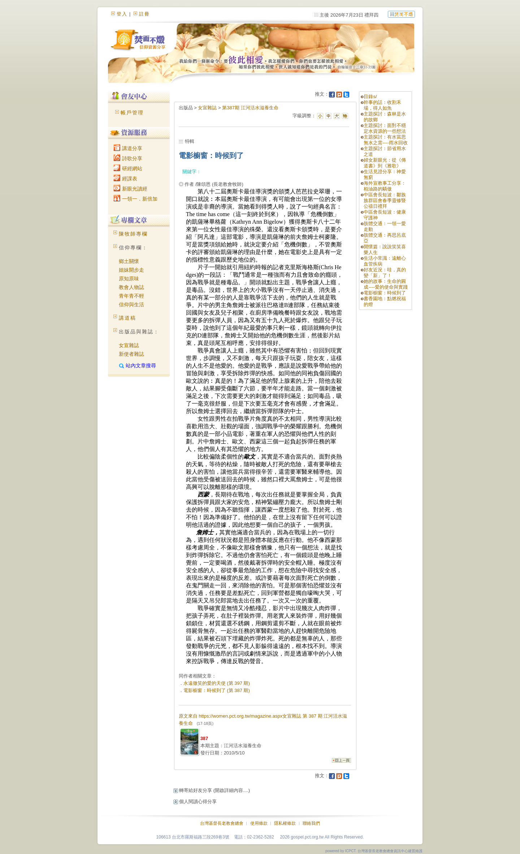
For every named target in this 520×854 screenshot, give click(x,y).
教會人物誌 (131, 287)
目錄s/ (370, 96)
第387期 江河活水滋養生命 (250, 107)
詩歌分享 (127, 158)
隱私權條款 (285, 823)
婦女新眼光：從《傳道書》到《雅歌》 (385, 162)
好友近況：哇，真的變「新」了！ (385, 272)
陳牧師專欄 (133, 234)
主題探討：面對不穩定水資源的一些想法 (385, 128)
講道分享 (127, 148)
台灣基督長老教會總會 (221, 823)
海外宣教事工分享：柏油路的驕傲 (385, 186)
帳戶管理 (132, 112)
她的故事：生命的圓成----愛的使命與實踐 (385, 284)
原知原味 (129, 278)
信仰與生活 (131, 304)
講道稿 (127, 318)
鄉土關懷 (129, 261)
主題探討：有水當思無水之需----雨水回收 (385, 139)
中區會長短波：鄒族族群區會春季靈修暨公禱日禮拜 (385, 200)
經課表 (125, 178)
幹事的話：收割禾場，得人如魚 (382, 105)
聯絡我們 (311, 823)
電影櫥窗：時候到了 (385, 292)
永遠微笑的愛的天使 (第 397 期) (216, 683)
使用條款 (259, 823)
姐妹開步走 (131, 270)
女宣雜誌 (129, 345)
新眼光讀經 (130, 189)
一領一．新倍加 (135, 199)
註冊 (144, 14)
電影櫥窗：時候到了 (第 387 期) (216, 690)
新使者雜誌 (131, 354)
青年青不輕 (131, 296)
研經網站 (127, 168)
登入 (122, 14)
